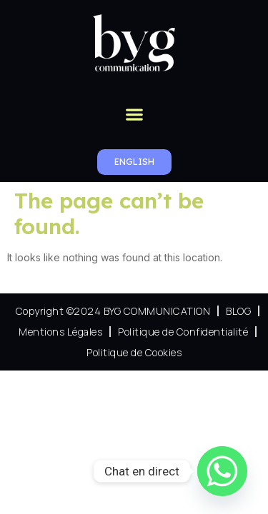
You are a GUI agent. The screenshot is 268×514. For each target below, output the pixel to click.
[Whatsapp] (222, 471)
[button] (134, 114)
